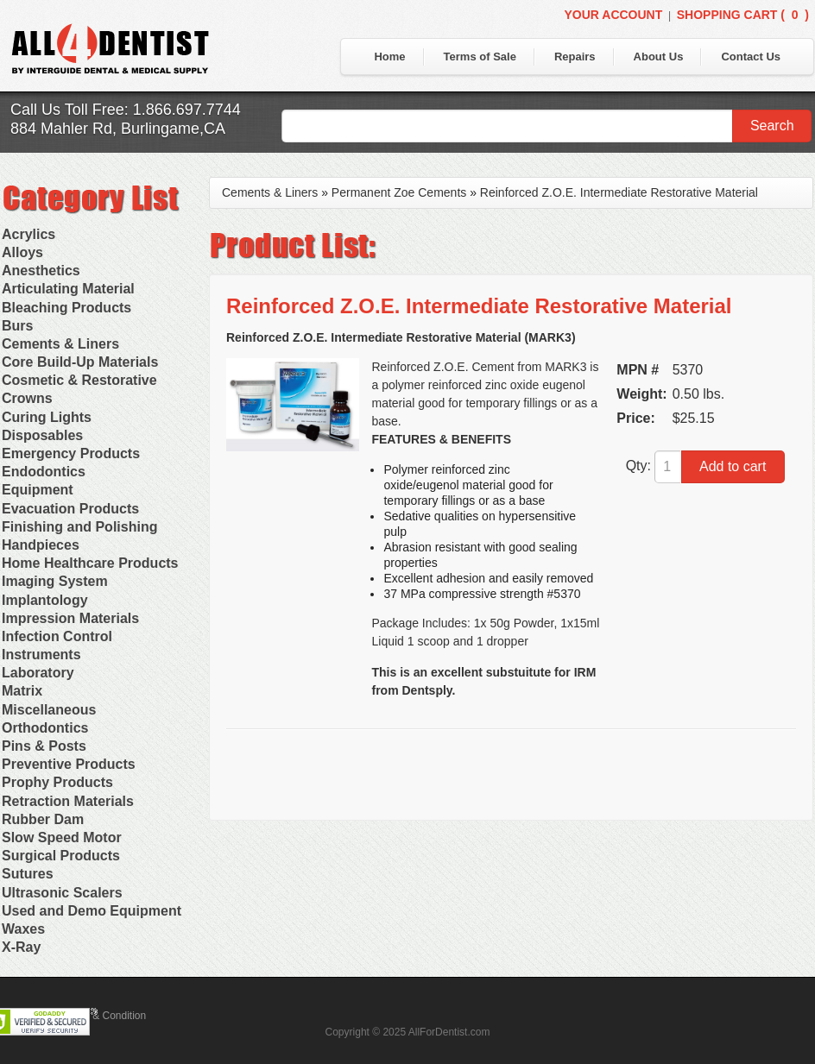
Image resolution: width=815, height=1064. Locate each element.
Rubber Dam (43, 819)
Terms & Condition (103, 1016)
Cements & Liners (60, 344)
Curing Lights (47, 417)
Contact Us (750, 56)
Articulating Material (68, 288)
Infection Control (57, 636)
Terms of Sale (480, 56)
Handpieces (40, 545)
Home (389, 56)
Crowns (27, 398)
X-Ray (21, 947)
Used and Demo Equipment (91, 910)
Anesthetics (41, 270)
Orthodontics (45, 728)
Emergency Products (71, 453)
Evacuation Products (70, 508)
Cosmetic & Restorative (79, 380)
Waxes (23, 929)
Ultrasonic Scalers (62, 892)
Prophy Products (57, 782)
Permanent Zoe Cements (399, 192)
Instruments (41, 654)
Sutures (28, 873)
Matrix (22, 690)
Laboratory (38, 672)
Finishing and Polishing (79, 526)
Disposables (42, 435)
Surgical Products (61, 855)
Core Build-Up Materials (80, 362)
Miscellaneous (49, 709)
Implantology (45, 600)
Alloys (22, 252)
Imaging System (55, 581)
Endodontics (43, 471)
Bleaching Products (66, 307)
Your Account (613, 15)
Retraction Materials (68, 801)
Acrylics (28, 234)
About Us (659, 56)
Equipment (37, 489)
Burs (17, 325)
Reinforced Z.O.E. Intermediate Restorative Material (619, 192)
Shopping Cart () (743, 15)
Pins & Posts (44, 746)
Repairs (575, 56)
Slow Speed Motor (62, 837)
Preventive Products (69, 764)
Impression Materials (70, 618)
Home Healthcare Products (90, 563)
